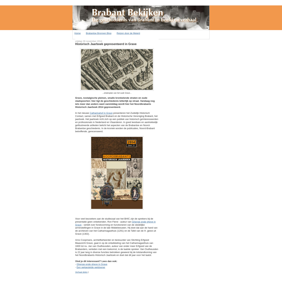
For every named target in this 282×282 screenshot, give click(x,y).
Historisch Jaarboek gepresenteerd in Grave (106, 44)
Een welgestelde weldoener (91, 267)
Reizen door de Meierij (128, 33)
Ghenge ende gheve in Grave (92, 264)
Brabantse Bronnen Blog (99, 33)
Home (77, 33)
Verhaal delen (81, 272)
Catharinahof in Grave (101, 113)
